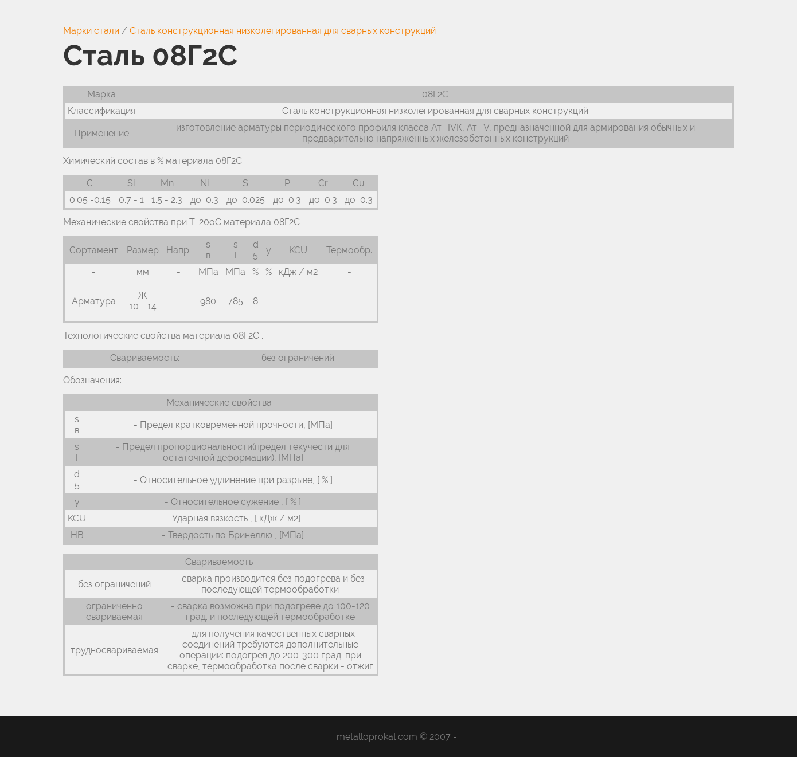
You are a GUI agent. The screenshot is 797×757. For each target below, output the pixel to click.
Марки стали (91, 30)
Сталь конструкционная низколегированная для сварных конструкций (283, 30)
